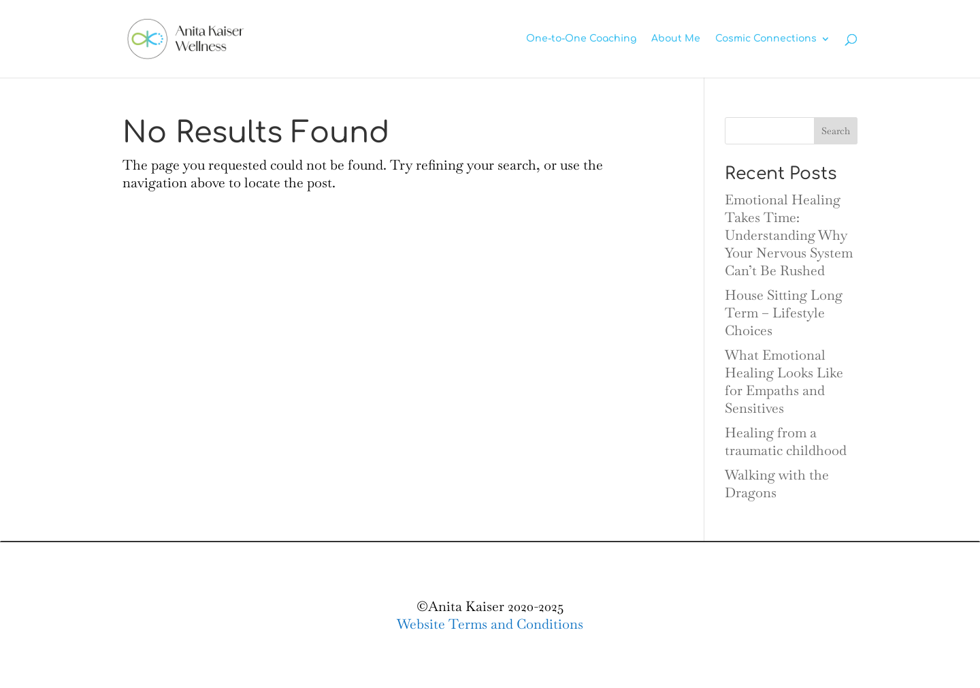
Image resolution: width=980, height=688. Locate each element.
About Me (675, 39)
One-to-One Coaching (581, 39)
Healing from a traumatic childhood (786, 441)
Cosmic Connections (766, 39)
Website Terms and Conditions (490, 624)
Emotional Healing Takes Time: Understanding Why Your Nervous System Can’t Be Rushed (789, 235)
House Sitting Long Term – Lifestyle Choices (784, 312)
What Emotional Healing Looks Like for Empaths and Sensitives (784, 381)
